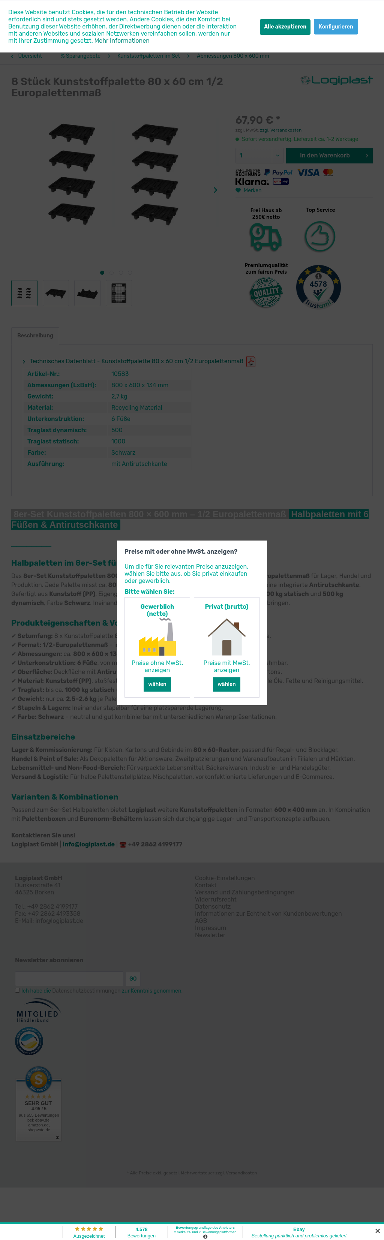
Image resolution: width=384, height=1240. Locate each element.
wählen (157, 684)
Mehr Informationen (122, 40)
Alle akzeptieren (285, 27)
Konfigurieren (336, 27)
